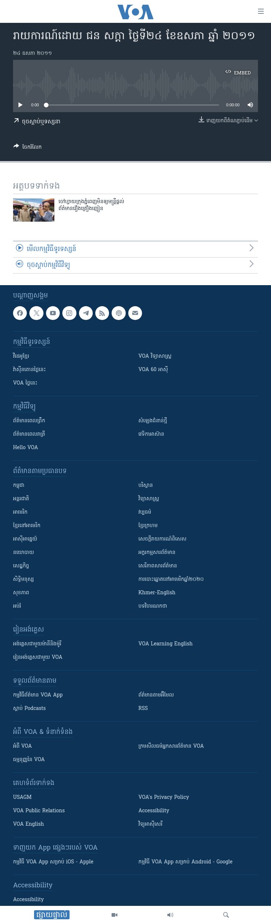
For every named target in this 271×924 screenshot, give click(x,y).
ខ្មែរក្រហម (148, 526)
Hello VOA (25, 448)
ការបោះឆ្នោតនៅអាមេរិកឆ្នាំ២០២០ (171, 579)
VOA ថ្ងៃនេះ (25, 383)
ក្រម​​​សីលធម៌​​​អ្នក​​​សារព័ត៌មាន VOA (171, 746)
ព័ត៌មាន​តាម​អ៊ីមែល (156, 695)
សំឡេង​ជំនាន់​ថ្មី (152, 421)
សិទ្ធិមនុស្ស (23, 579)
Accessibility (153, 811)
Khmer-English (156, 593)
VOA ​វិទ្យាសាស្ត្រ (154, 356)
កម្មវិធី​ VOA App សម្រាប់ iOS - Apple (53, 862)
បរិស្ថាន (145, 485)
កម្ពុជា (18, 485)
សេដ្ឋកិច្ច (21, 566)
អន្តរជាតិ (21, 499)
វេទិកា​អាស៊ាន (151, 434)
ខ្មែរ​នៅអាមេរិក (27, 526)
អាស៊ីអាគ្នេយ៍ (25, 539)
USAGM (22, 797)
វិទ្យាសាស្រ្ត (148, 499)
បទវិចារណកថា (152, 606)
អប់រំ (17, 606)
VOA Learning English (165, 644)
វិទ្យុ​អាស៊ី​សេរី (150, 824)
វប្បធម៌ (144, 512)
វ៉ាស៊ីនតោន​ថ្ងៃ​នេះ (29, 370)
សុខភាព (21, 593)
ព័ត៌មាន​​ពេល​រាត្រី (29, 434)
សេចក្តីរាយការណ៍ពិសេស (162, 539)
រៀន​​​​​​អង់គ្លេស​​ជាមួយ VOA (37, 657)
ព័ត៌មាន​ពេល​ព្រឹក (29, 421)
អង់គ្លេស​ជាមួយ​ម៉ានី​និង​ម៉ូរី (37, 644)
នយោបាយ (23, 553)
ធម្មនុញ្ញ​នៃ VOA (29, 760)
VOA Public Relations (39, 811)
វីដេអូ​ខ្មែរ (21, 356)
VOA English (28, 824)
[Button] (27, 148)
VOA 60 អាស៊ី (153, 370)
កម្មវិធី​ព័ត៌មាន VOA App (38, 695)
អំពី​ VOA (22, 746)
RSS (143, 708)
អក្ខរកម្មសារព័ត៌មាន (156, 553)
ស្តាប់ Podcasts (29, 708)
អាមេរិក (20, 512)
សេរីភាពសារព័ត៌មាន (157, 566)
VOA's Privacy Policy (163, 797)
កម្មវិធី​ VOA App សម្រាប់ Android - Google (185, 862)
